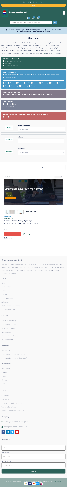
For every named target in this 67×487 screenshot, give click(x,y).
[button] (64, 13)
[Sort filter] (51, 167)
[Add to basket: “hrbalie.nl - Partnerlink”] (12, 234)
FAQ (44, 53)
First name (5, 452)
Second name (6, 461)
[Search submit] (55, 22)
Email (3, 444)
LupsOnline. (56, 481)
